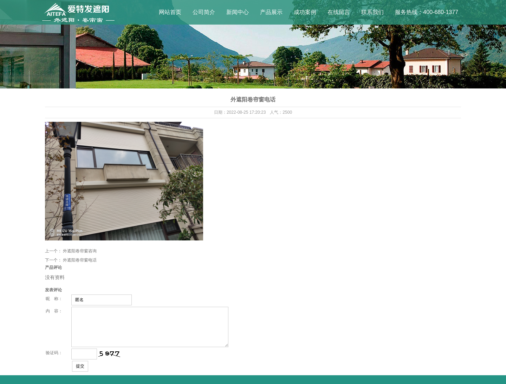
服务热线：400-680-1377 (426, 12)
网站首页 (170, 12)
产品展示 (271, 12)
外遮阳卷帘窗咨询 (80, 251)
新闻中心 (237, 12)
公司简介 (204, 12)
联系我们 (372, 12)
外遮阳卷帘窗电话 (80, 260)
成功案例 (305, 12)
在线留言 (338, 12)
